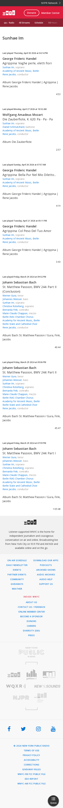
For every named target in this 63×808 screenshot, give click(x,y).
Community (17, 579)
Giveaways (17, 584)
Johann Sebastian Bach (19, 282)
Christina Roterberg (13, 306)
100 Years (52, 22)
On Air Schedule (17, 560)
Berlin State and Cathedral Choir (20, 323)
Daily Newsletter (17, 565)
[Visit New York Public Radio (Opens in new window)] (31, 652)
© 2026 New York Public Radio (32, 746)
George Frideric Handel (19, 59)
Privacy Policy (31, 755)
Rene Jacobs (9, 74)
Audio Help (46, 579)
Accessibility (31, 760)
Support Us (46, 584)
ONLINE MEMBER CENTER (31, 612)
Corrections (31, 765)
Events (17, 570)
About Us (31, 602)
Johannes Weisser (12, 299)
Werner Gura (9, 295)
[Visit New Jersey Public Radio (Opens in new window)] (16, 698)
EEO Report (31, 779)
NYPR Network (50, 3)
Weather (17, 589)
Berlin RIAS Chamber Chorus (18, 316)
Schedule (39, 22)
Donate (31, 12)
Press (31, 635)
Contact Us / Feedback (31, 607)
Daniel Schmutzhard (13, 126)
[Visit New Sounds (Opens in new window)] (47, 686)
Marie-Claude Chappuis (15, 313)
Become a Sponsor (31, 617)
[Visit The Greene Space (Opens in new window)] (47, 698)
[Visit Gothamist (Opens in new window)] (31, 674)
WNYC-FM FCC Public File (32, 774)
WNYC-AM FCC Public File (31, 784)
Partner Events (17, 575)
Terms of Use (31, 751)
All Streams (24, 22)
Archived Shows (46, 570)
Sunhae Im (8, 67)
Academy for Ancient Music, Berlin (21, 320)
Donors (31, 621)
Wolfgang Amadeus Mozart (23, 115)
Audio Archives (46, 575)
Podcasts (46, 565)
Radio (11, 22)
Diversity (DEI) (31, 631)
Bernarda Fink (10, 309)
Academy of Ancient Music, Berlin (21, 70)
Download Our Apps (45, 560)
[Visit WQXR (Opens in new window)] (16, 686)
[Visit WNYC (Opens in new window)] (14, 674)
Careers (31, 626)
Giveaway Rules (31, 769)
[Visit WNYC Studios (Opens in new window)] (49, 674)
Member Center (50, 13)
